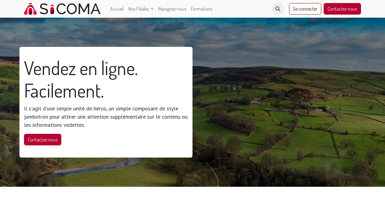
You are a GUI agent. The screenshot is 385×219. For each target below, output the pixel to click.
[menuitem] (117, 9)
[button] (277, 8)
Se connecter (305, 9)
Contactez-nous (342, 9)
